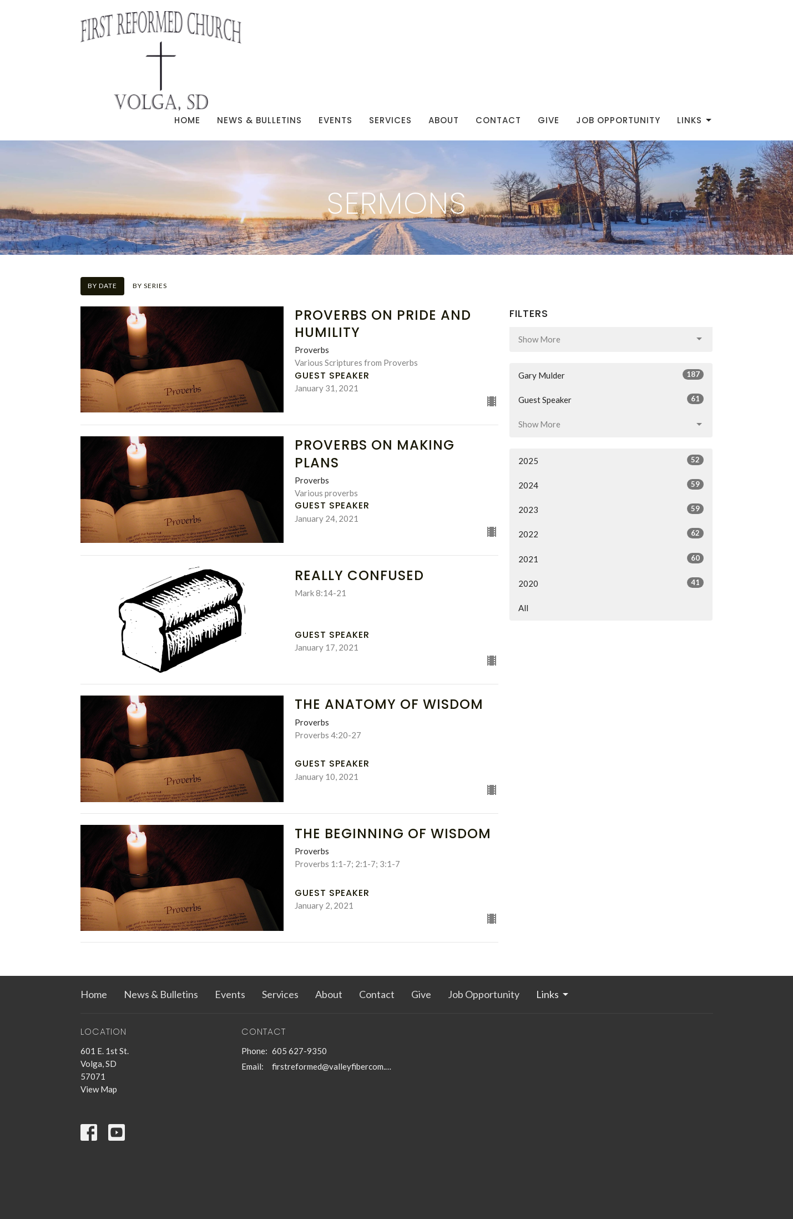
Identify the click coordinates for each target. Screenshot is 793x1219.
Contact (498, 120)
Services (390, 120)
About (443, 120)
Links (695, 120)
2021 (611, 558)
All (523, 608)
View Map (98, 1089)
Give (548, 120)
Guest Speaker (611, 399)
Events (335, 120)
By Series (150, 285)
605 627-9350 (299, 1051)
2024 (611, 484)
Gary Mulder (611, 374)
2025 (611, 460)
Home (187, 120)
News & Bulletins (259, 120)
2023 (611, 509)
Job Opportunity (618, 120)
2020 (611, 582)
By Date (102, 285)
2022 (611, 533)
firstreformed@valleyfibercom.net (331, 1066)
